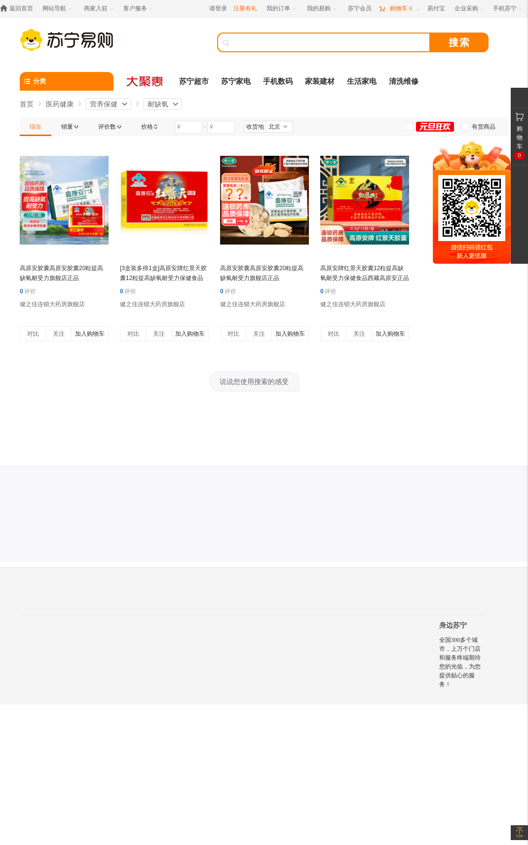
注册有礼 (245, 8)
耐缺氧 (158, 104)
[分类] (66, 81)
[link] (35, 126)
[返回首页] (19, 8)
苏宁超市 (194, 81)
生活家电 (362, 81)
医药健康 (60, 104)
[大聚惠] (145, 81)
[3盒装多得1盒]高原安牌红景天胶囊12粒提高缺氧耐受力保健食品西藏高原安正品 (163, 278)
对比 (33, 333)
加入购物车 (90, 333)
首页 (27, 104)
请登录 (218, 8)
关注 (59, 333)
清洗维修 (403, 81)
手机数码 (278, 81)
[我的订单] (282, 8)
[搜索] (330, 42)
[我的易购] (322, 8)
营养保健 (103, 104)
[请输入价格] (188, 127)
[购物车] (399, 8)
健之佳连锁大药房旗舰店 (52, 304)
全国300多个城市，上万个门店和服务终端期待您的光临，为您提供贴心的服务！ (460, 662)
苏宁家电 (236, 81)
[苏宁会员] (360, 8)
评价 (28, 291)
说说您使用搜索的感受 (254, 382)
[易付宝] (436, 8)
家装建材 (320, 81)
